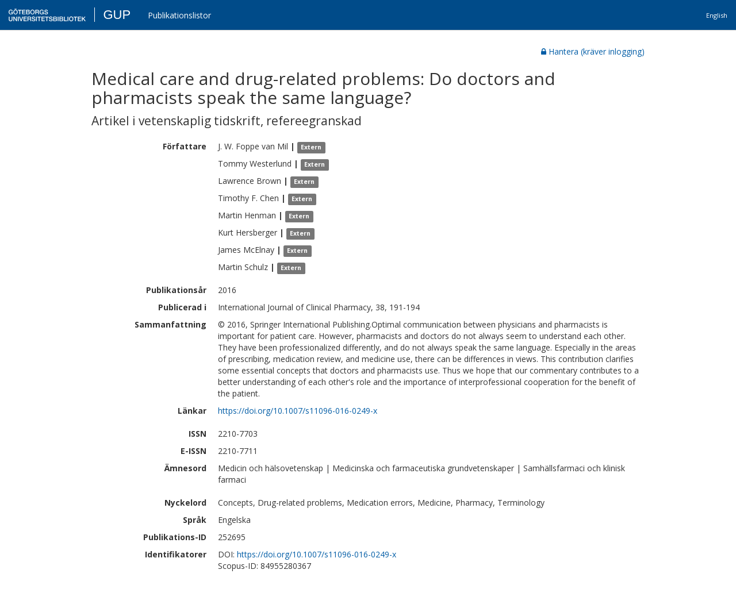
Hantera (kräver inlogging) (593, 51)
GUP (117, 14)
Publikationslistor (179, 15)
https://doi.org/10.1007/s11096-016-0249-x (297, 410)
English (716, 15)
